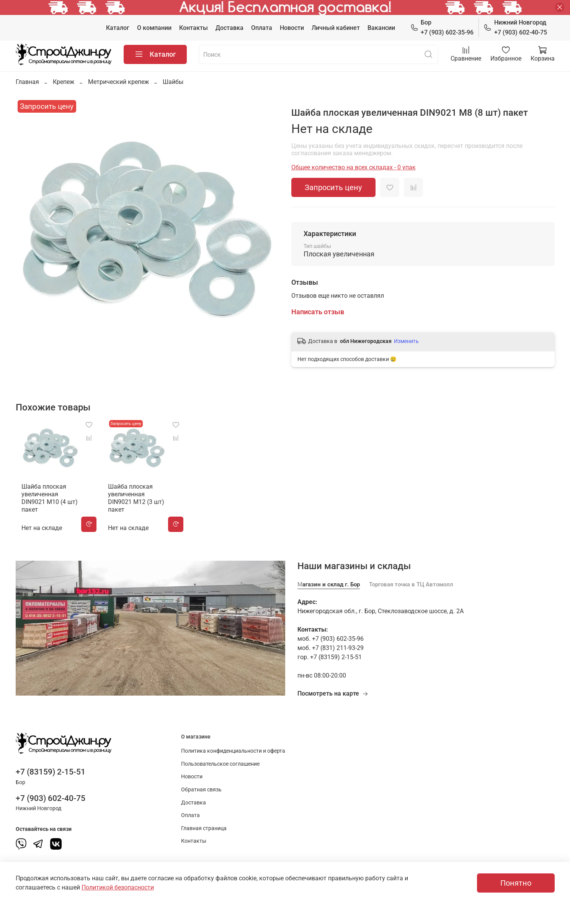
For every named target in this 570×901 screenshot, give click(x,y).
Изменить (406, 341)
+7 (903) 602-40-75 (515, 27)
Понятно (515, 883)
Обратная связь (201, 787)
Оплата (261, 27)
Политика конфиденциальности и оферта (233, 749)
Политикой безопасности (118, 887)
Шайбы (173, 81)
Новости (292, 27)
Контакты (193, 27)
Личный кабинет (336, 27)
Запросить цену (333, 187)
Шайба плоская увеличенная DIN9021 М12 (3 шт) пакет (138, 499)
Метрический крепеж (118, 81)
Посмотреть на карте (332, 691)
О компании (154, 27)
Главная (27, 81)
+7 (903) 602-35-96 (442, 27)
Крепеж (63, 81)
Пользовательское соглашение (220, 762)
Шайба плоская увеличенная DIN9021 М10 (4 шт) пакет (47, 499)
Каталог (117, 27)
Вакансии (381, 27)
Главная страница (204, 826)
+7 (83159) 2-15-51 (50, 770)
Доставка (229, 27)
